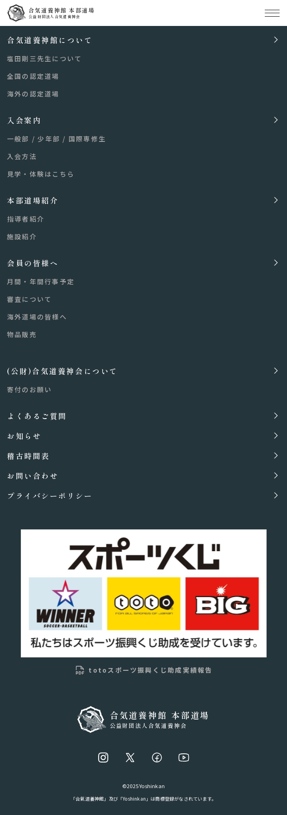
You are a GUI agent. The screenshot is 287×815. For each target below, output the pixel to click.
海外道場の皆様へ (37, 316)
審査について (29, 299)
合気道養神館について (50, 39)
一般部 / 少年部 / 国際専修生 (56, 138)
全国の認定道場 (33, 76)
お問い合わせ (32, 475)
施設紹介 (22, 236)
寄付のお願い (29, 389)
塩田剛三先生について (44, 58)
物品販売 (22, 334)
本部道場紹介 (32, 200)
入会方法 (22, 156)
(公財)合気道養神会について (62, 370)
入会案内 (24, 119)
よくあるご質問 (37, 415)
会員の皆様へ (32, 262)
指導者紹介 (25, 218)
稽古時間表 (28, 455)
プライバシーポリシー (50, 495)
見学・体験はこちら (41, 173)
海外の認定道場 (33, 93)
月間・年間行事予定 (41, 281)
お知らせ (24, 435)
